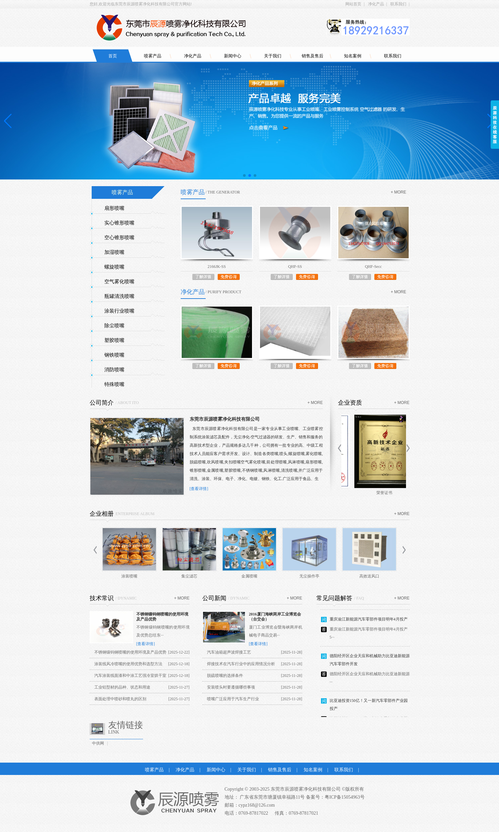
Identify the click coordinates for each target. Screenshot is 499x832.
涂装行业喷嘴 (119, 311)
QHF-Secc (373, 266)
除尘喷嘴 (114, 325)
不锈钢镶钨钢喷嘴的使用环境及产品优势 (130, 652)
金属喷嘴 (249, 576)
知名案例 (352, 55)
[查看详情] (199, 488)
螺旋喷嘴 (114, 267)
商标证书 (374, 492)
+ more (398, 192)
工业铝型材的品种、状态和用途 (122, 687)
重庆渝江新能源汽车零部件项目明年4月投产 (369, 621)
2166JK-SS (217, 266)
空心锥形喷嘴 (119, 237)
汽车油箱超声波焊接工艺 (229, 652)
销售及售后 (312, 55)
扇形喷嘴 (114, 208)
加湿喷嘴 (114, 252)
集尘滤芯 (189, 576)
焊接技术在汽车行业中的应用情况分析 (241, 664)
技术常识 (102, 598)
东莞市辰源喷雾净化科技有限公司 (225, 419)
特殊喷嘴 (114, 384)
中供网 (98, 743)
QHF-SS (295, 266)
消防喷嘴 (114, 369)
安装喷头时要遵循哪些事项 (231, 687)
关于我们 (272, 55)
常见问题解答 (334, 598)
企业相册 (102, 513)
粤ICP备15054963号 (345, 797)
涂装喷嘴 (129, 576)
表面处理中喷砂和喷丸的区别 (120, 699)
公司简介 (102, 402)
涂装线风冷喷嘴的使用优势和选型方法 (128, 664)
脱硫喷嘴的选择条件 (225, 675)
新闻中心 (232, 55)
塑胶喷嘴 (114, 340)
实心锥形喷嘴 (119, 223)
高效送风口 (369, 576)
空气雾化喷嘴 (119, 281)
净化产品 (376, 4)
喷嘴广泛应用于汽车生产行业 (233, 699)
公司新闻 (214, 598)
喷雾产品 (152, 55)
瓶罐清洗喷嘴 (119, 296)
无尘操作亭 (309, 576)
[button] (244, 175)
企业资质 (350, 402)
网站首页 (353, 4)
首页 (112, 55)
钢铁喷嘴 (114, 355)
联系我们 (398, 4)
